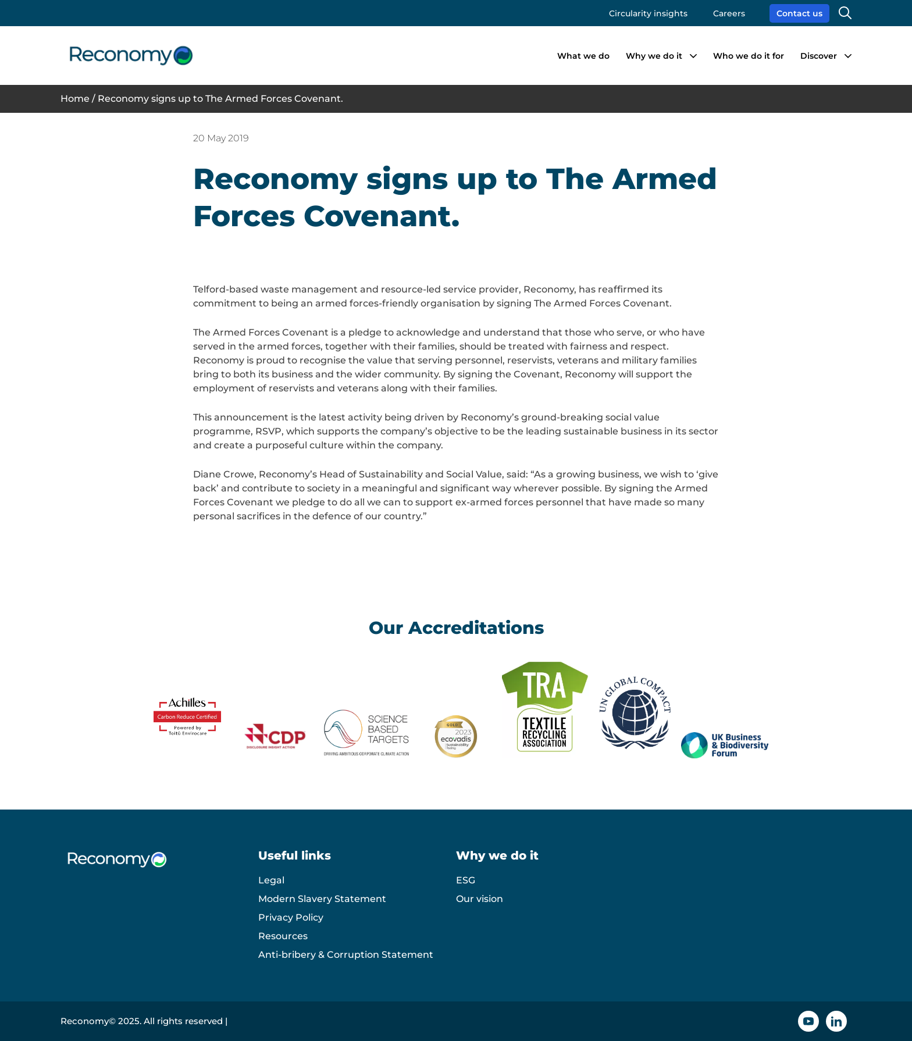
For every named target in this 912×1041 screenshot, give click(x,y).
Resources (283, 936)
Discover (818, 56)
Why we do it (654, 56)
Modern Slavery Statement (322, 898)
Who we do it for (748, 56)
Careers (729, 13)
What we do (583, 56)
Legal (271, 880)
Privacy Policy (290, 917)
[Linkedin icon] (836, 1021)
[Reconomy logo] (131, 56)
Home (75, 98)
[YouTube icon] (808, 1021)
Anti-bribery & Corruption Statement (345, 954)
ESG (465, 880)
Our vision (479, 898)
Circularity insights (648, 13)
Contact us (799, 13)
